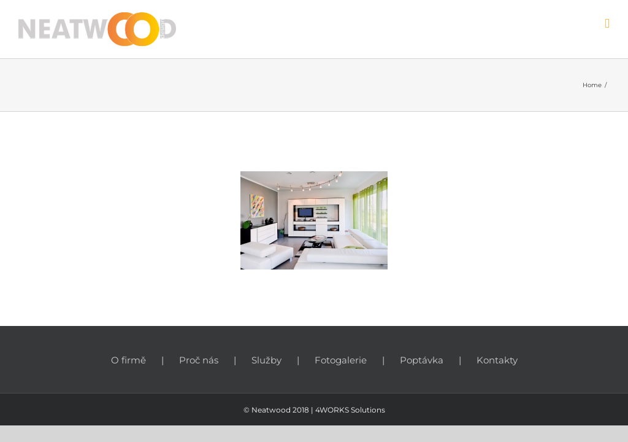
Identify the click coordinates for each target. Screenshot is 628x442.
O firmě (128, 360)
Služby (266, 360)
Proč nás (198, 360)
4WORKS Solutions (350, 409)
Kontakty (497, 360)
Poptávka (421, 360)
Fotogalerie (341, 360)
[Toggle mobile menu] (607, 23)
